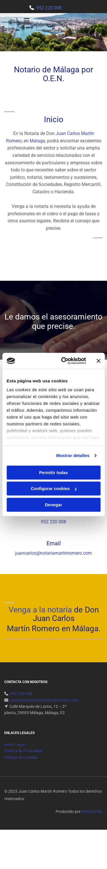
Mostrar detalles (73, 455)
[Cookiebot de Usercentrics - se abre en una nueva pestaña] (64, 360)
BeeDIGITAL (92, 811)
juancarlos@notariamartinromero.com (53, 553)
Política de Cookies (20, 757)
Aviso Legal (14, 744)
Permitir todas (53, 472)
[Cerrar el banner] (98, 361)
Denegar (53, 504)
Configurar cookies (54, 488)
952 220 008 (49, 8)
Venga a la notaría (40, 609)
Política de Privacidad (23, 751)
